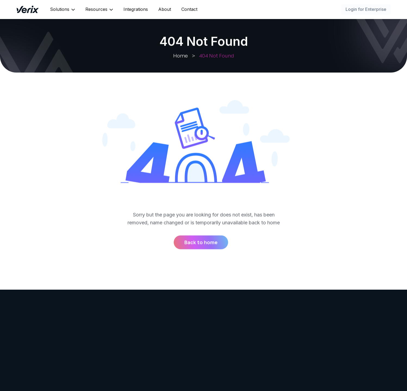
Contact (189, 9)
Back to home (201, 242)
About (164, 9)
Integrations (135, 9)
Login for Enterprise (366, 9)
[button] (62, 9)
